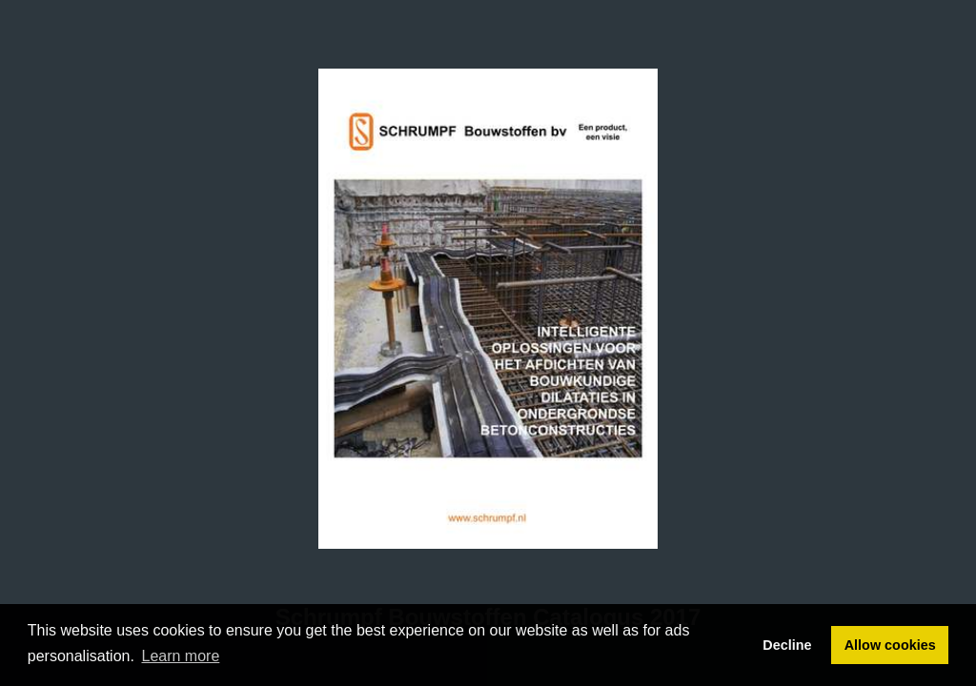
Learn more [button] (181, 656)
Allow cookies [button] (890, 645)
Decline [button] (786, 645)
